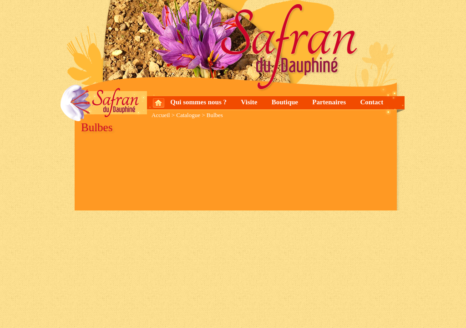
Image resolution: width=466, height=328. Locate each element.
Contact (371, 102)
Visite (249, 102)
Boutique (285, 102)
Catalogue (188, 115)
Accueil (161, 115)
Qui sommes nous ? (198, 102)
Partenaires (329, 102)
